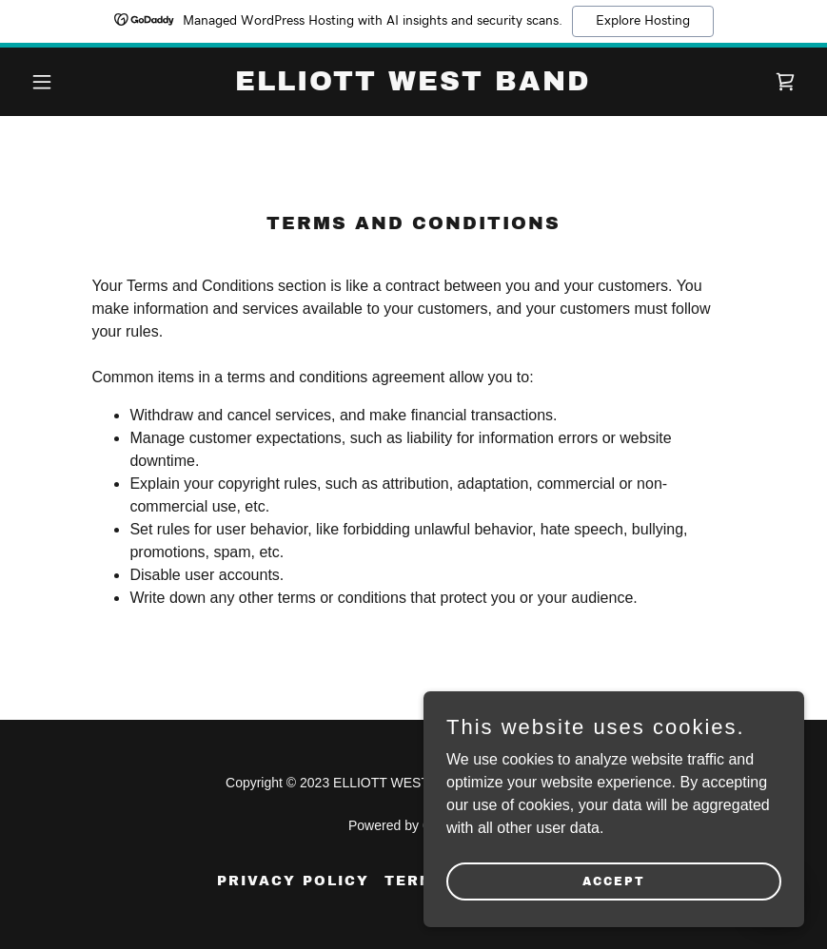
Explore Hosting (643, 21)
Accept (613, 880)
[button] (81, 82)
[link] (413, 85)
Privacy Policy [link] (293, 881)
